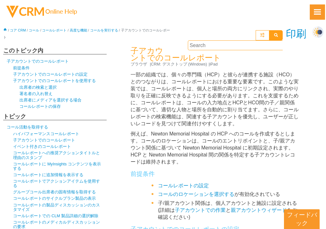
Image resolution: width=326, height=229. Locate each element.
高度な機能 (78, 30)
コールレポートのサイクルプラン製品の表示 (54, 200)
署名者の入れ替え (36, 94)
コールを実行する (104, 30)
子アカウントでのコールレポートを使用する (54, 81)
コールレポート (54, 30)
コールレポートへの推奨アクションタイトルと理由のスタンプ (56, 156)
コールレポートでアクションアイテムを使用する (56, 185)
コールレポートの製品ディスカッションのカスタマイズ (56, 209)
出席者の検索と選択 (38, 88)
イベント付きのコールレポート (42, 148)
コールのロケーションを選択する (196, 190)
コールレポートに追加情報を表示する (48, 176)
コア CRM (18, 30)
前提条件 (21, 68)
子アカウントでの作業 (200, 206)
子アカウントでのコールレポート (38, 61)
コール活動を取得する (27, 128)
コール (34, 30)
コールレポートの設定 (183, 181)
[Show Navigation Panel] (317, 12)
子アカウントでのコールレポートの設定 (50, 75)
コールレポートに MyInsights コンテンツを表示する (57, 167)
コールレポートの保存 (40, 107)
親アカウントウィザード (259, 206)
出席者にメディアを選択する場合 (50, 101)
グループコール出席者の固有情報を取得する (54, 194)
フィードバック (302, 219)
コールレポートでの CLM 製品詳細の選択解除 (56, 218)
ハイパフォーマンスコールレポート (46, 135)
